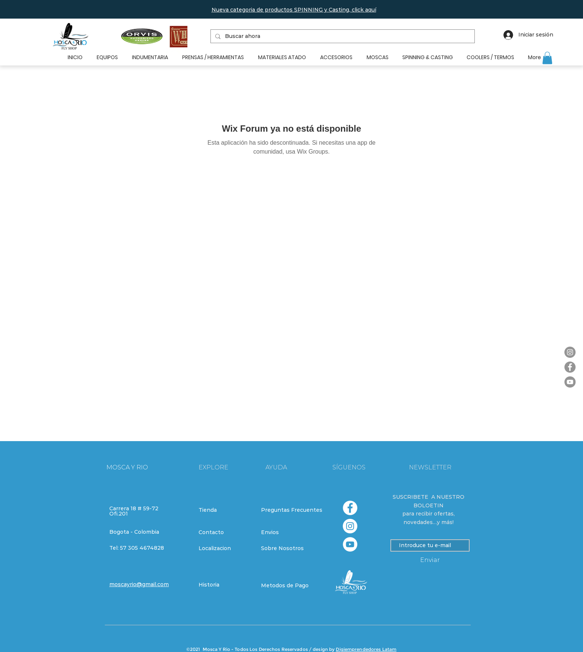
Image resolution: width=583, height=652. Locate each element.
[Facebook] (570, 367)
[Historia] (225, 585)
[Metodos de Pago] (287, 585)
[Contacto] (225, 532)
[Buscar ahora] (342, 36)
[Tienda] (225, 510)
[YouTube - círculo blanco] (350, 544)
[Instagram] (570, 352)
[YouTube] (570, 382)
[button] (294, 9)
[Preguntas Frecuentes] (291, 510)
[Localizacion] (225, 548)
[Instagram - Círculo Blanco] (350, 526)
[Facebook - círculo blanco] (350, 508)
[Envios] (288, 532)
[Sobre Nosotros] (287, 548)
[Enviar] (430, 560)
